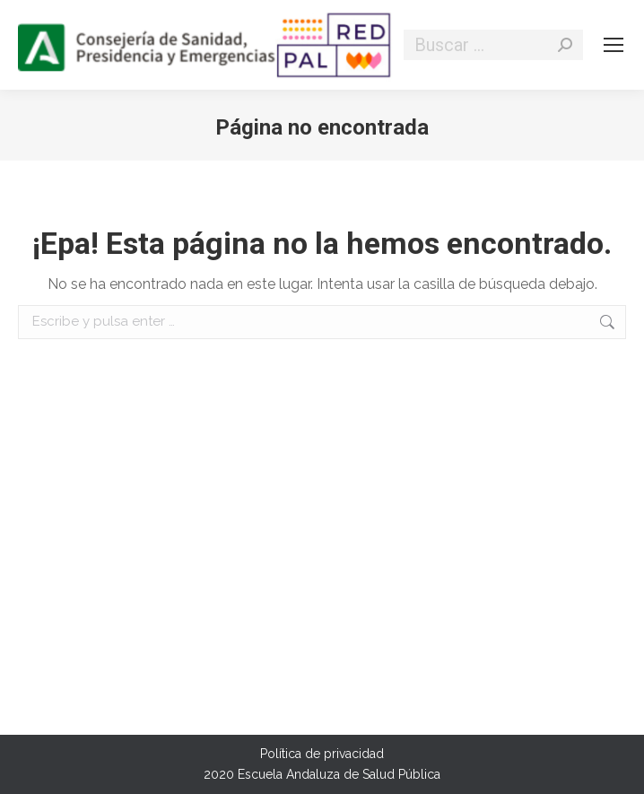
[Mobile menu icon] (613, 44)
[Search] (493, 45)
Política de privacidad (322, 753)
